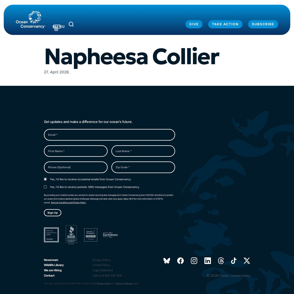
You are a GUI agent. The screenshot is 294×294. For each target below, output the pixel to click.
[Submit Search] (89, 25)
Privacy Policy (104, 283)
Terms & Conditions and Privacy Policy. (68, 199)
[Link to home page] (31, 19)
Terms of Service (124, 283)
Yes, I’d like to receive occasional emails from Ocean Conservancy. (90, 175)
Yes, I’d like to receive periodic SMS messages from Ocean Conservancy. (95, 183)
